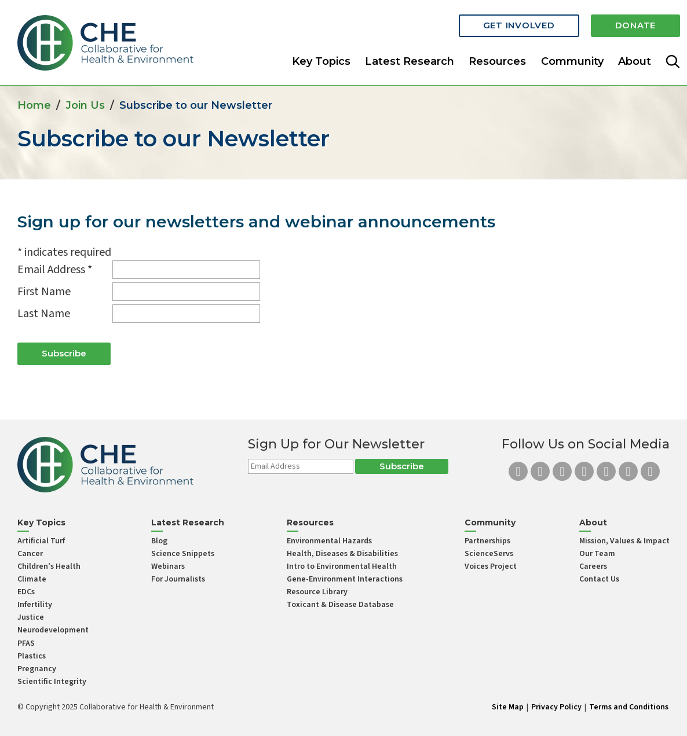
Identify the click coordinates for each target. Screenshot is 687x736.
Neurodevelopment (53, 630)
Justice (30, 617)
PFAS (26, 643)
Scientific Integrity (51, 681)
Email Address (54, 270)
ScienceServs (489, 554)
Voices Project (491, 566)
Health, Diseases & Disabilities (342, 554)
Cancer (30, 554)
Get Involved (519, 24)
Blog (159, 541)
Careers (593, 566)
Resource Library (317, 592)
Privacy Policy (556, 707)
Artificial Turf (41, 541)
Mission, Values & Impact (624, 541)
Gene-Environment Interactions (345, 579)
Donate (635, 24)
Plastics (31, 656)
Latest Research (409, 60)
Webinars (168, 566)
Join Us (85, 105)
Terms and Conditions (628, 707)
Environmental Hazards (329, 541)
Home (34, 105)
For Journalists (178, 579)
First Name (44, 292)
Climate (31, 579)
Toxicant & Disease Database (340, 604)
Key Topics (321, 60)
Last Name (43, 314)
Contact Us (599, 579)
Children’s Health (49, 566)
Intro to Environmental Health (342, 566)
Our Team (597, 554)
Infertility (34, 604)
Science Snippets (182, 554)
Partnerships (487, 541)
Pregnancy (36, 669)
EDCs (26, 592)
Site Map (508, 707)
